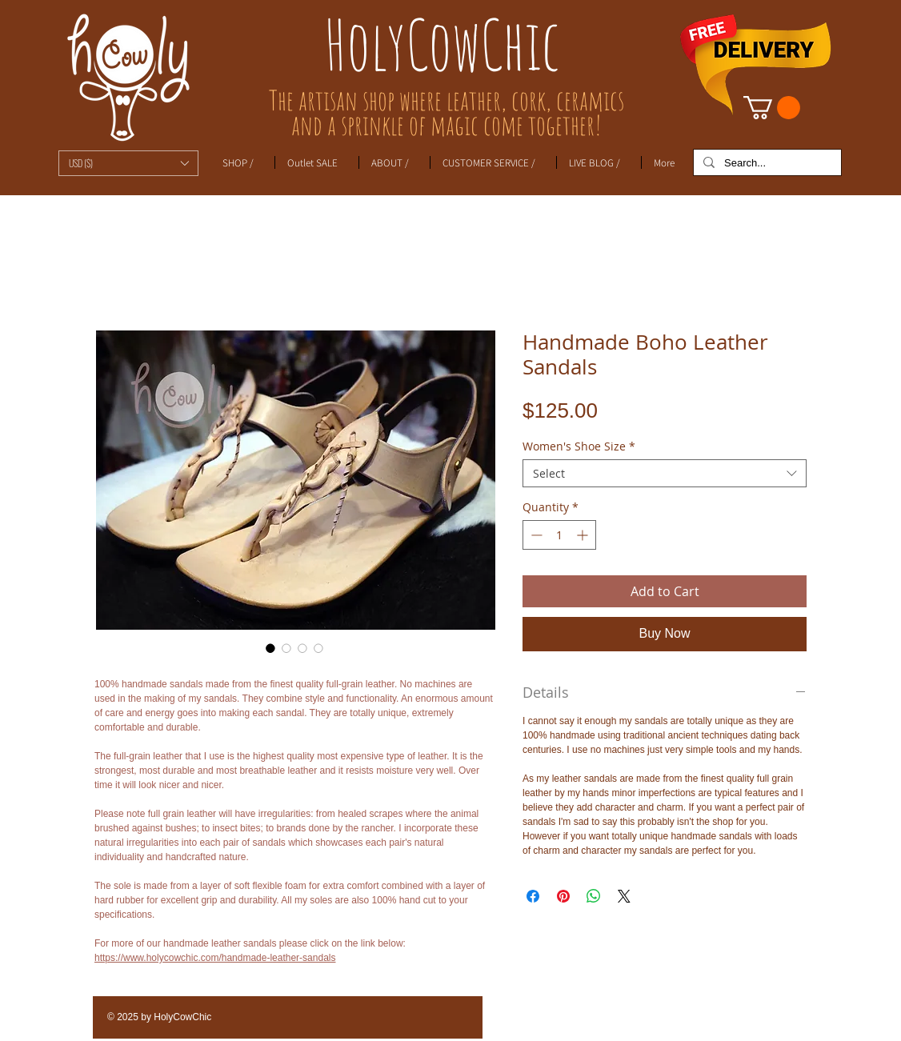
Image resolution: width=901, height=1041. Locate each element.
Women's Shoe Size (579, 446)
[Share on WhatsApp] (593, 896)
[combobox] (665, 473)
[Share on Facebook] (533, 896)
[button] (128, 163)
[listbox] (128, 163)
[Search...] (765, 163)
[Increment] (584, 535)
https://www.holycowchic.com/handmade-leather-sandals (214, 957)
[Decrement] (535, 535)
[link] (771, 107)
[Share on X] (624, 896)
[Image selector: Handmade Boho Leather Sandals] (270, 648)
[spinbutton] (559, 535)
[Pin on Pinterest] (563, 896)
